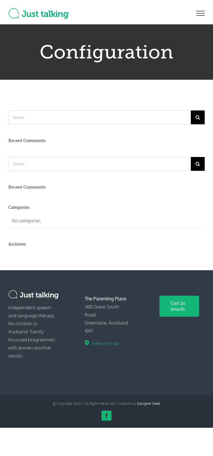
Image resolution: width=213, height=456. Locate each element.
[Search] (198, 117)
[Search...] (99, 117)
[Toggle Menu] (200, 13)
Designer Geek (148, 403)
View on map (105, 343)
